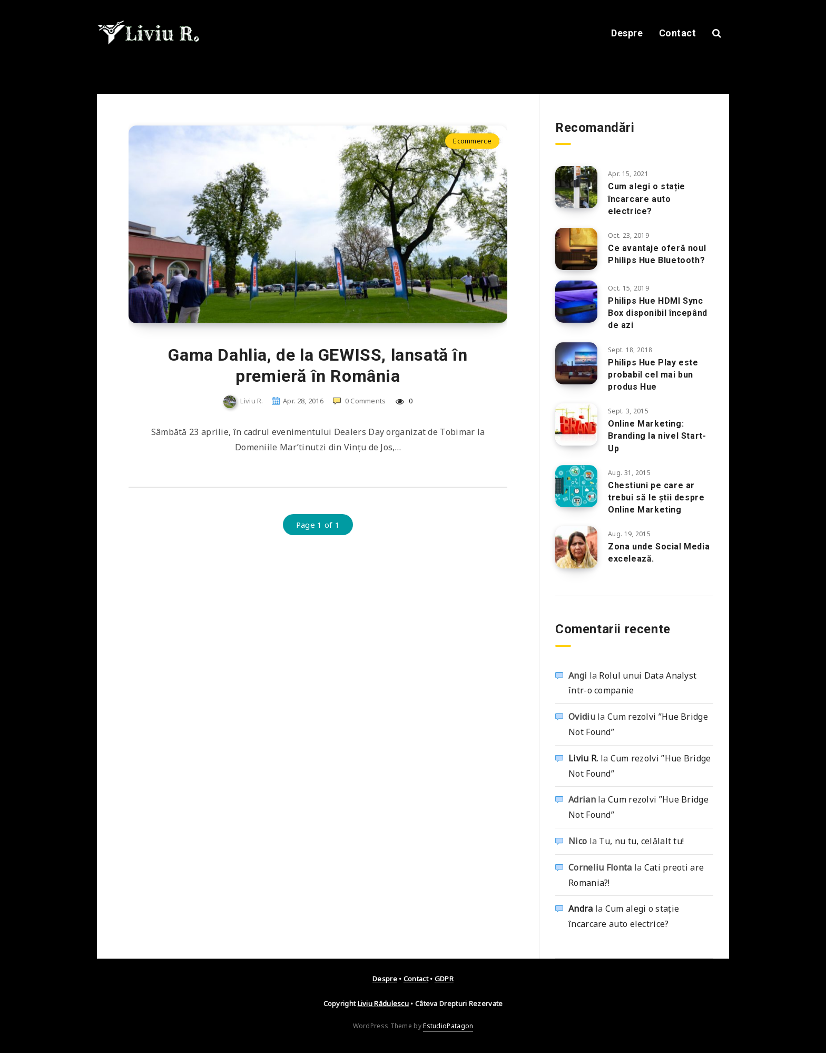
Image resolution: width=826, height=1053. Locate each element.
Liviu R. (583, 758)
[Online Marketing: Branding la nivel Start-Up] (576, 424)
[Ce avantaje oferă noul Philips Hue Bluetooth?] (576, 249)
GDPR (444, 978)
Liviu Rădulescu (383, 1003)
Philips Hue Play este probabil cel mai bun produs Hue (653, 375)
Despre (627, 32)
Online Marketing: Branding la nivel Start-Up (657, 436)
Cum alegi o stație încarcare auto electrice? (646, 198)
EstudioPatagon (448, 1025)
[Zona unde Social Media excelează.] (576, 547)
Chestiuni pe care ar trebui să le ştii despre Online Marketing (656, 497)
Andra (580, 908)
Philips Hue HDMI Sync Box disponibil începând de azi (657, 313)
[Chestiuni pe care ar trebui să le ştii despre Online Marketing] (576, 486)
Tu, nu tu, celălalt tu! (641, 841)
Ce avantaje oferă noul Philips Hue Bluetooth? (657, 254)
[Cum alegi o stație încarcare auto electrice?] (576, 187)
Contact (677, 32)
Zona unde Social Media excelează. (659, 553)
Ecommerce (472, 141)
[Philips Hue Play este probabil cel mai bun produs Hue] (576, 363)
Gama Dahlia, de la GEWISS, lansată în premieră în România (317, 365)
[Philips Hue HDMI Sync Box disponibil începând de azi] (576, 302)
